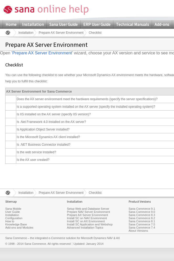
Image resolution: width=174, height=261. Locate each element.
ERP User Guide (96, 24)
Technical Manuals (132, 24)
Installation (33, 24)
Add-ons (162, 24)
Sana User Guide (63, 24)
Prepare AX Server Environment (61, 33)
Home (11, 24)
